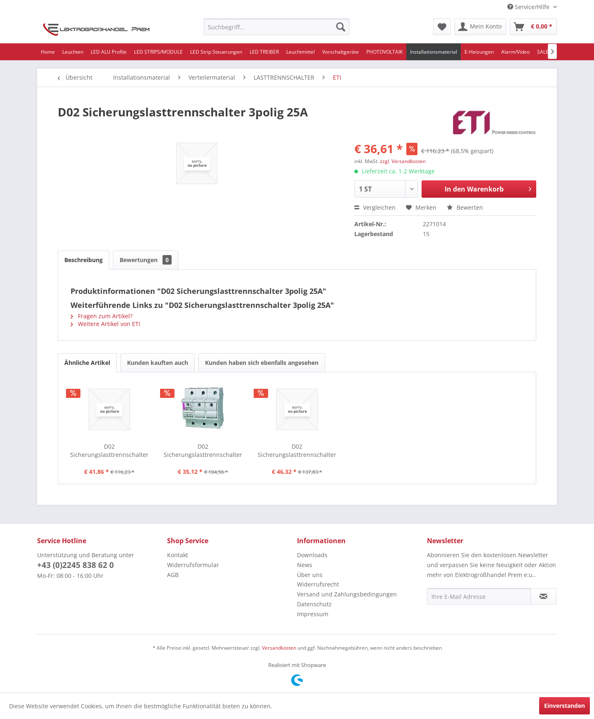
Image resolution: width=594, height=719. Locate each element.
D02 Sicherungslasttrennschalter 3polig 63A (203, 450)
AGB (173, 575)
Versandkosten (279, 647)
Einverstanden (564, 706)
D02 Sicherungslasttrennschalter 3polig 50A (109, 450)
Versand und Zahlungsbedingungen (347, 594)
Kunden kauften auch (157, 363)
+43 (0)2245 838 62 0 (75, 565)
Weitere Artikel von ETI (105, 324)
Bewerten (465, 207)
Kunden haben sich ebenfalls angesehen (261, 363)
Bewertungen (146, 260)
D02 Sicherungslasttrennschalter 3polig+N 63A (297, 450)
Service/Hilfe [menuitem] (529, 7)
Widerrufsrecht (318, 584)
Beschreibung (83, 260)
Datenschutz (314, 604)
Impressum (312, 614)
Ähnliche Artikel (87, 363)
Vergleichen (375, 207)
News (304, 565)
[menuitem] (276, 27)
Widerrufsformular (193, 565)
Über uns (310, 575)
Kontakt (177, 555)
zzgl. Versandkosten (403, 161)
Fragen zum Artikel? (101, 316)
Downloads (312, 555)
